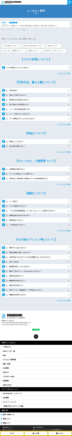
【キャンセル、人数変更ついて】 (12, 50)
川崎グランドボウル (8, 342)
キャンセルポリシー (9, 429)
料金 (4, 355)
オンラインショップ (9, 402)
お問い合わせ (7, 385)
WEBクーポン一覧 (9, 351)
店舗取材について (8, 427)
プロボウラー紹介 (9, 376)
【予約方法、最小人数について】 (31, 45)
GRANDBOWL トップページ (12, 393)
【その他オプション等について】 (52, 50)
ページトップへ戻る (63, 73)
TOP (3, 29)
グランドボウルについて (10, 389)
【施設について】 (33, 50)
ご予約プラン (10, 29)
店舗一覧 (5, 410)
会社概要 (6, 397)
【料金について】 (52, 45)
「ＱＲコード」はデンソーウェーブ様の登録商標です (47, 429)
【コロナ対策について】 (10, 45)
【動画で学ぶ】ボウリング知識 (13, 406)
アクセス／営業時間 (9, 359)
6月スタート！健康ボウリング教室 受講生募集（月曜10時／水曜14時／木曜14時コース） (31, 25)
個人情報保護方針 (39, 427)
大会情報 (6, 368)
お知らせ (6, 372)
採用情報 (6, 381)
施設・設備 (6, 364)
